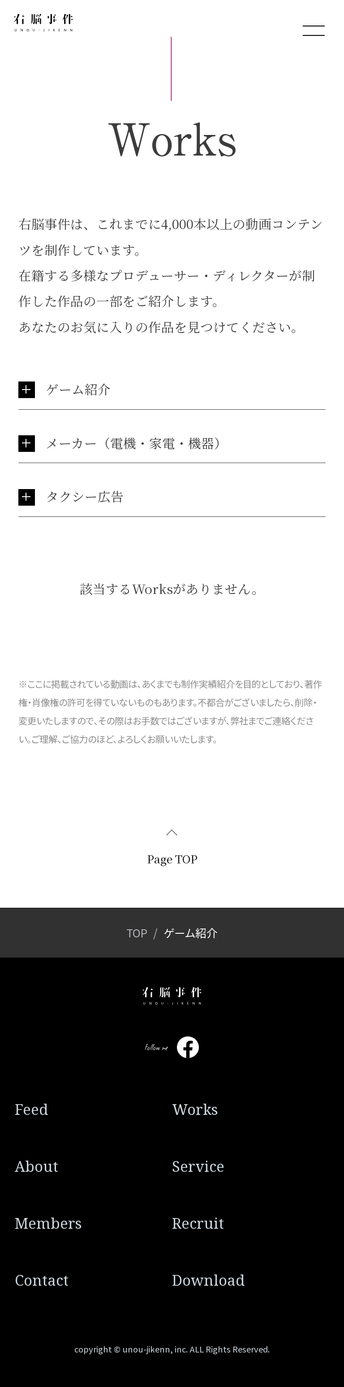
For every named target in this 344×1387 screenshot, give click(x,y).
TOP (136, 932)
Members (48, 1223)
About (36, 1166)
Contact (42, 1280)
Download (208, 1280)
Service (198, 1166)
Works (195, 1109)
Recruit (198, 1223)
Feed (31, 1109)
